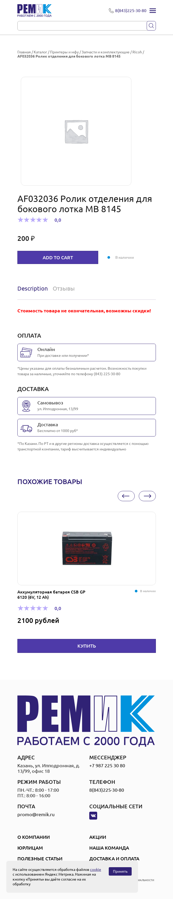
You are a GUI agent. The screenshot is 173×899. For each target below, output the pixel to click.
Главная (24, 52)
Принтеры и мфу (64, 52)
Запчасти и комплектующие (106, 52)
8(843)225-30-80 (106, 790)
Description (32, 288)
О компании (33, 837)
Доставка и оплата (114, 858)
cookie (95, 869)
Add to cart (58, 257)
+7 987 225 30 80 (107, 765)
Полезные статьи (39, 858)
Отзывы (64, 288)
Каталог (40, 52)
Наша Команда (109, 847)
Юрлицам (30, 847)
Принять (120, 871)
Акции (97, 837)
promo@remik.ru (36, 814)
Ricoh (137, 52)
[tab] (33, 288)
